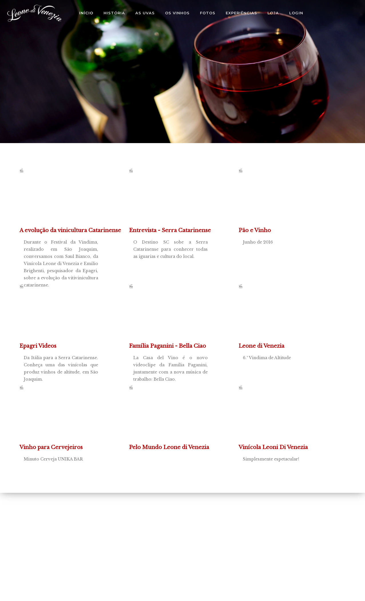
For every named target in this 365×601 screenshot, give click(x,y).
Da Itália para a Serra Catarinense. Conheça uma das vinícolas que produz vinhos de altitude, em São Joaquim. (62, 318)
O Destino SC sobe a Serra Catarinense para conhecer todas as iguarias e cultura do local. (172, 203)
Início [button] (86, 13)
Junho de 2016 (281, 203)
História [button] (114, 13)
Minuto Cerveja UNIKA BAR (62, 420)
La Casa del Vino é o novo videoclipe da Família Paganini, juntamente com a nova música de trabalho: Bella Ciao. (172, 318)
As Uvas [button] (145, 13)
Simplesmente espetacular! (281, 420)
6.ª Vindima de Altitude (281, 318)
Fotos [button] (207, 13)
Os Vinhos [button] (177, 13)
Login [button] (296, 13)
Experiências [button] (241, 13)
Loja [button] (273, 13)
